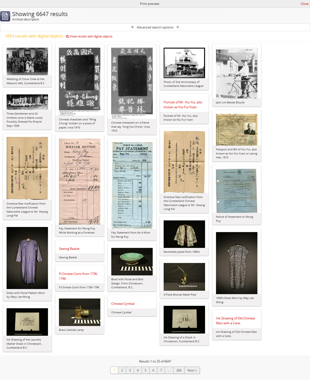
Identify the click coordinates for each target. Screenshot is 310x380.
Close (305, 3)
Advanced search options (155, 27)
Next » (192, 370)
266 (178, 370)
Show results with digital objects (89, 36)
